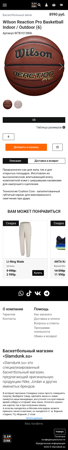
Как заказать (43, 314)
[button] (61, 67)
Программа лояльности (42, 329)
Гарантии (9, 314)
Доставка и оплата (47, 318)
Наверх (60, 431)
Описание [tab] (15, 160)
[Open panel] (39, 5)
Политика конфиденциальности (53, 438)
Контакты (9, 318)
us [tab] (34, 119)
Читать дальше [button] (34, 418)
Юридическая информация (50, 443)
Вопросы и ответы (46, 323)
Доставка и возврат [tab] (47, 160)
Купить (38, 272)
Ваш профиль (34, 423)
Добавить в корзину (26, 147)
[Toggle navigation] (5, 5)
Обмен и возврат (45, 336)
